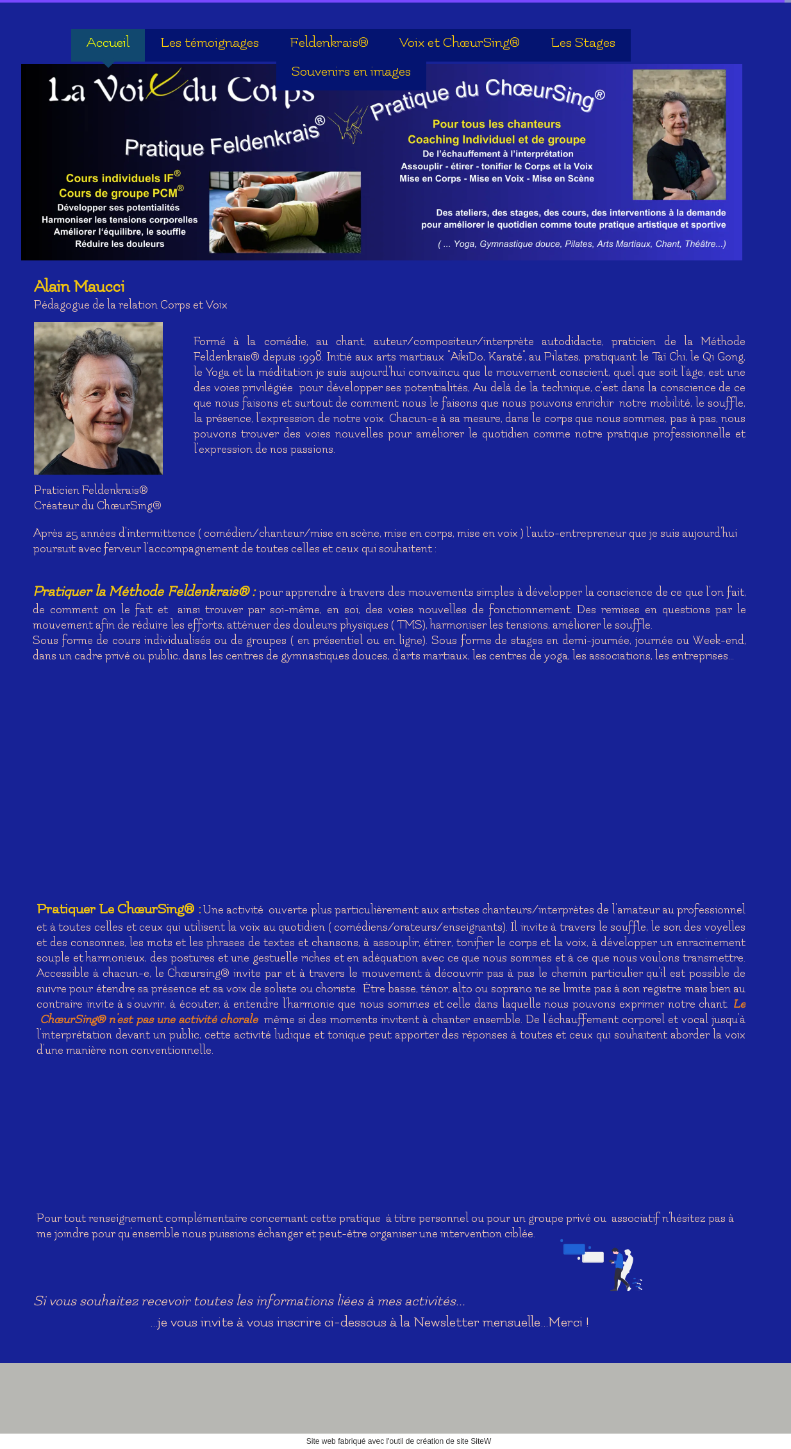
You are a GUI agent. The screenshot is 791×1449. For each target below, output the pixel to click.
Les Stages (583, 43)
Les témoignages (209, 43)
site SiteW (473, 1441)
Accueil (108, 43)
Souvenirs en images (351, 72)
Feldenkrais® (329, 43)
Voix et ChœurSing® (459, 43)
